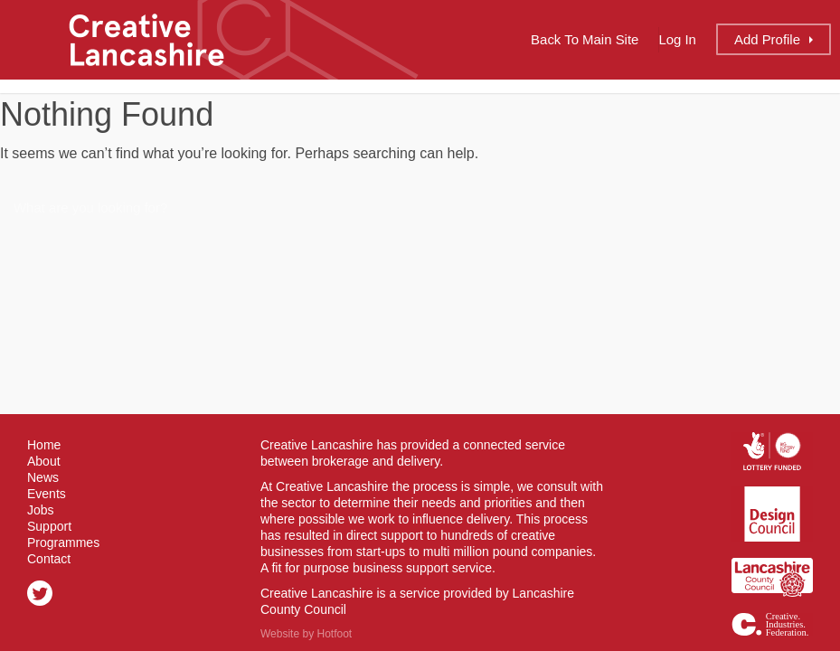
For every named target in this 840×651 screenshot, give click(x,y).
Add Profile (767, 39)
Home (44, 445)
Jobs (40, 510)
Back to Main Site (584, 39)
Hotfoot (334, 633)
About (44, 461)
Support (49, 526)
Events (46, 493)
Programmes (63, 542)
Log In (677, 39)
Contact (49, 559)
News (43, 477)
